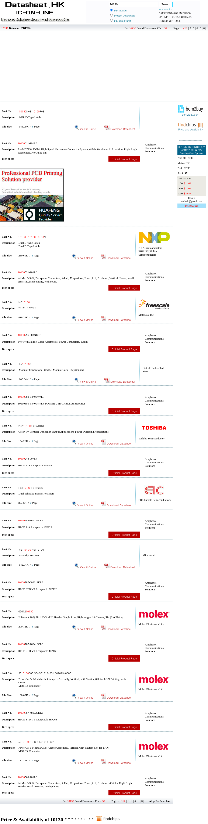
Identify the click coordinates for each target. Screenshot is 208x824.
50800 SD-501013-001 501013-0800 (44, 673)
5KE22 (163, 13)
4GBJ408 (186, 17)
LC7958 (175, 17)
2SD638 (163, 20)
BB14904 (172, 13)
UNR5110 (164, 17)
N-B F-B (31, 111)
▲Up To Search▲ (159, 801)
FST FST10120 (31, 487)
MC (24, 302)
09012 (25, 611)
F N (32, 237)
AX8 (25, 364)
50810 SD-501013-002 (36, 742)
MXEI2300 (185, 13)
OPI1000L (174, 20)
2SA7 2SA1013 (31, 426)
